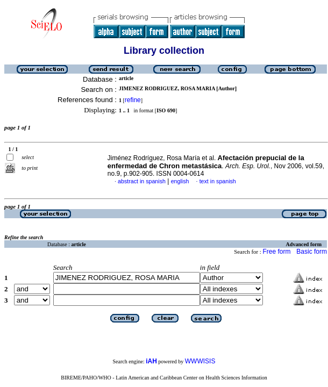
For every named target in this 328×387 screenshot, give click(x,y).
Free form (276, 251)
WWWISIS (200, 361)
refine (133, 100)
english (180, 181)
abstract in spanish (142, 181)
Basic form (311, 251)
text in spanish (217, 181)
